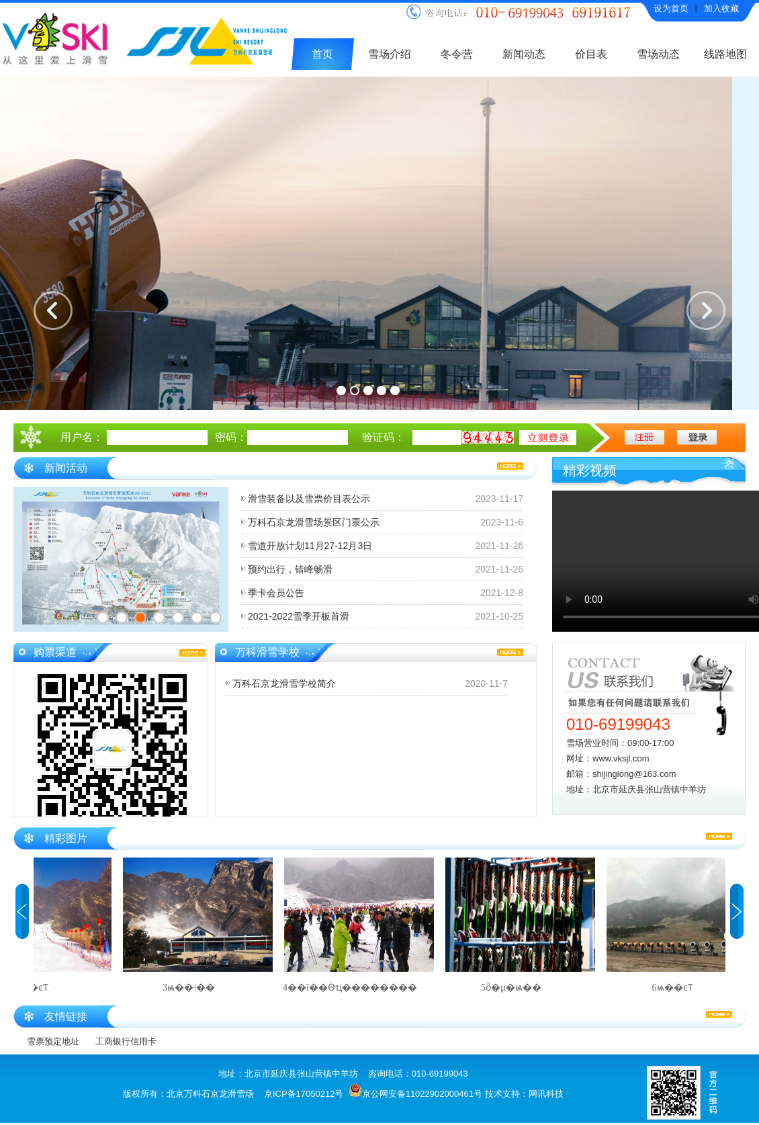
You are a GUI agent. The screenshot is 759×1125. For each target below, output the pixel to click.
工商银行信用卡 (126, 1041)
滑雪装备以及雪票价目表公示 (309, 498)
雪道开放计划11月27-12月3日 (310, 545)
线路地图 (725, 54)
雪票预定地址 (53, 1041)
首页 (322, 54)
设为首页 (671, 8)
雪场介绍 (389, 54)
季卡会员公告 (276, 592)
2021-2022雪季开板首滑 (298, 616)
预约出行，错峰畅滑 (290, 569)
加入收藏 (721, 8)
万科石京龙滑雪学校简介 (284, 683)
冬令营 (457, 54)
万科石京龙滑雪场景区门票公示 (314, 522)
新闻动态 (523, 54)
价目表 (591, 54)
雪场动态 (658, 54)
